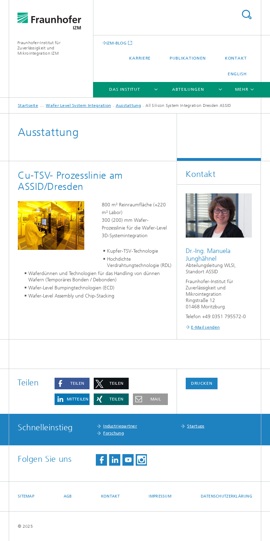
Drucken (202, 383)
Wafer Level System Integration (78, 105)
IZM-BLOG (116, 43)
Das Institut (124, 89)
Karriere (140, 58)
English (237, 73)
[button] (72, 383)
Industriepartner (120, 426)
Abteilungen (188, 89)
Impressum (160, 496)
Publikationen (188, 58)
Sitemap (26, 496)
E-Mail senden (205, 327)
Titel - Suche (246, 14)
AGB (68, 496)
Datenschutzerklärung (227, 496)
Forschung (113, 433)
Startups (195, 426)
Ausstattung (128, 105)
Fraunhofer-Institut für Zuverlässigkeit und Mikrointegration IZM (39, 48)
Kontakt (236, 58)
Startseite (28, 105)
